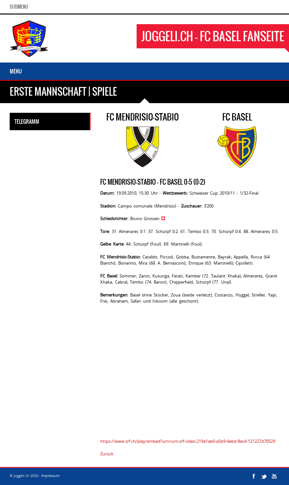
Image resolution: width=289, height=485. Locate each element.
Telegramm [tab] (26, 121)
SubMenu (19, 6)
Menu (16, 71)
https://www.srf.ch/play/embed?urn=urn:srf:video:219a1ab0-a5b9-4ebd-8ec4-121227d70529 (187, 441)
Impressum (50, 475)
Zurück (106, 454)
